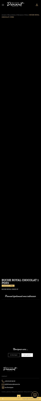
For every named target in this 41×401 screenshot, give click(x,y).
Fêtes (30, 14)
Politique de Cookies (28, 392)
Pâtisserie (23, 14)
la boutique (14, 355)
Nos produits (13, 14)
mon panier (27, 355)
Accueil (4, 14)
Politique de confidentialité (17, 392)
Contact (4, 376)
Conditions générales (6, 392)
